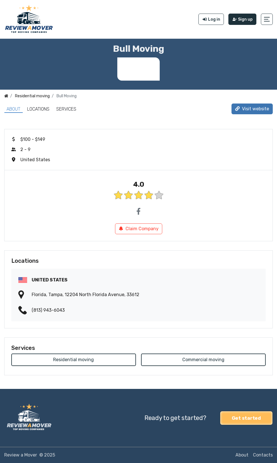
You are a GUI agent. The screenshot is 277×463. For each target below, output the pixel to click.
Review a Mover (20, 455)
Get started (246, 418)
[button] (267, 19)
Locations (38, 109)
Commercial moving (203, 359)
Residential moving (73, 359)
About (13, 109)
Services (66, 109)
